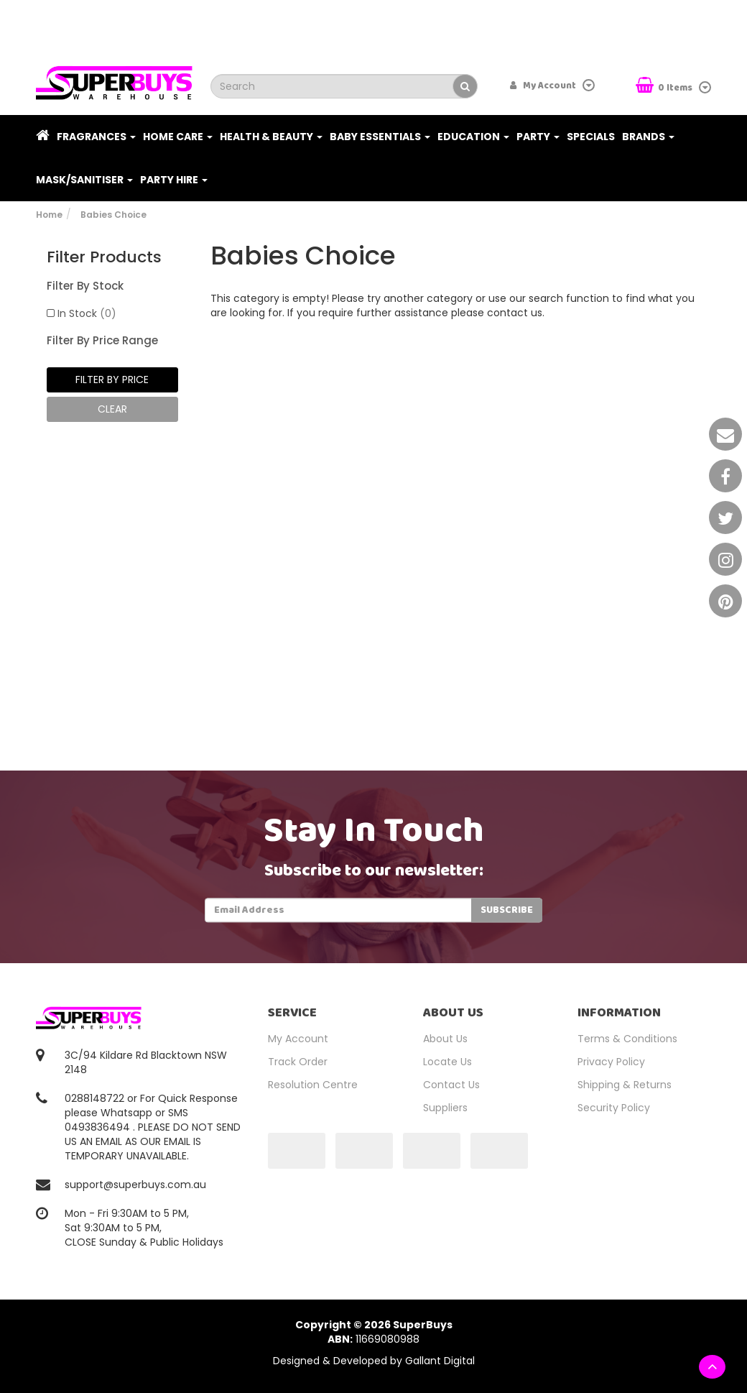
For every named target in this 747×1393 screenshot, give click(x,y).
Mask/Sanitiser (84, 180)
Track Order (298, 1061)
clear (112, 409)
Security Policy (613, 1107)
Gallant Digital (440, 1360)
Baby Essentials (380, 136)
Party (538, 136)
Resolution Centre (313, 1084)
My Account (298, 1038)
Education (473, 136)
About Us (445, 1038)
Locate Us (447, 1061)
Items (665, 86)
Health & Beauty (271, 136)
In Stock (86, 313)
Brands (648, 136)
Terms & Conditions (627, 1038)
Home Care (178, 136)
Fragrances (96, 136)
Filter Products (104, 257)
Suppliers (445, 1107)
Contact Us (451, 1084)
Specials (591, 136)
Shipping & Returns (624, 1084)
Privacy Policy (611, 1061)
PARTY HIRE (174, 180)
